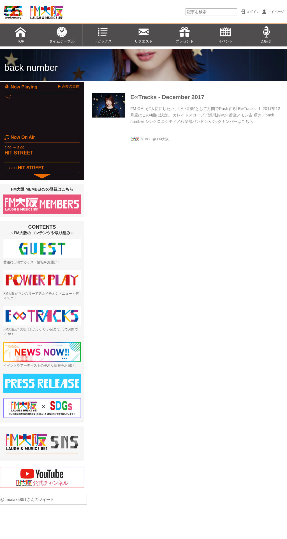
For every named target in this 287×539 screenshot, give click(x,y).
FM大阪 (163, 139)
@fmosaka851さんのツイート (27, 499)
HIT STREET (18, 153)
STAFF (146, 139)
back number (31, 67)
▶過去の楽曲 (69, 86)
